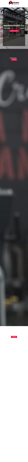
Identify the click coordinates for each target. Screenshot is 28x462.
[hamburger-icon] (16, 6)
